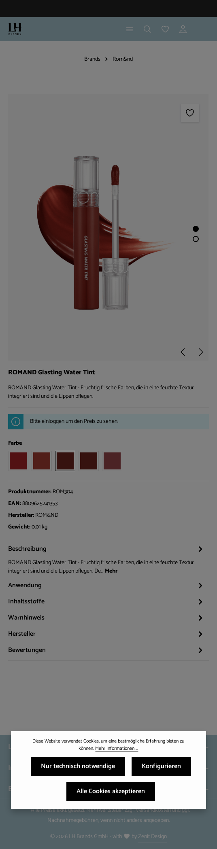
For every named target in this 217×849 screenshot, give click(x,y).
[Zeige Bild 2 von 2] (196, 239)
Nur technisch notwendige (78, 769)
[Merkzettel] (165, 29)
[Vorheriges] (183, 352)
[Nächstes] (200, 352)
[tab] (106, 559)
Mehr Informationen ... (116, 751)
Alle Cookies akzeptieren (111, 794)
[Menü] (129, 29)
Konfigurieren (161, 769)
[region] (108, 227)
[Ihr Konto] (183, 29)
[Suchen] (147, 29)
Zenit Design (152, 836)
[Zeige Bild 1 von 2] (196, 229)
